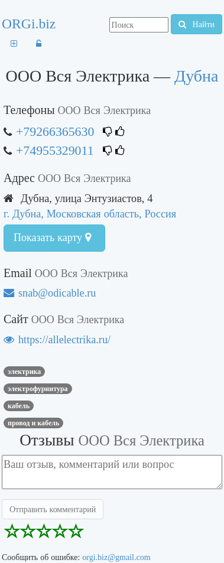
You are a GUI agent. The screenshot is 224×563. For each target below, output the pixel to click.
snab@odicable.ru (50, 292)
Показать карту (52, 237)
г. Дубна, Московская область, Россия (90, 213)
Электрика (24, 371)
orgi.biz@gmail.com (116, 557)
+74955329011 (55, 150)
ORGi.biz (29, 24)
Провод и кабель (33, 423)
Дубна (196, 75)
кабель (19, 405)
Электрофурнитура (38, 388)
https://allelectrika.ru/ (57, 339)
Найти (196, 24)
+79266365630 (55, 131)
